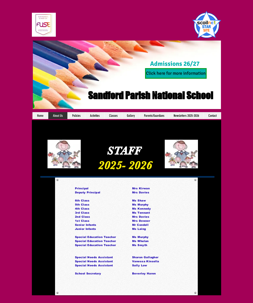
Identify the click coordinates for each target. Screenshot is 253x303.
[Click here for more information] (176, 73)
